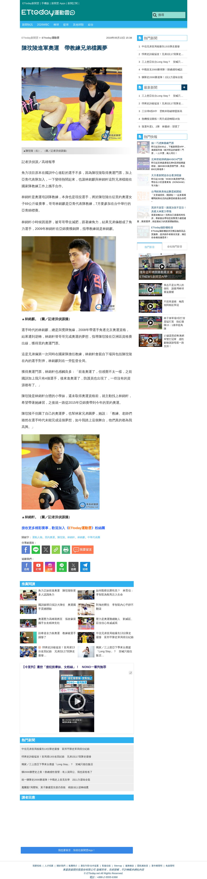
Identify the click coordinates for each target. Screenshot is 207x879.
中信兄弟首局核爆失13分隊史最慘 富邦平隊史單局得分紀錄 (56, 748)
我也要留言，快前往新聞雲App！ (76, 850)
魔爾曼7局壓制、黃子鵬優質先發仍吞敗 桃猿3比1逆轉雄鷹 (55, 787)
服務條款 (129, 865)
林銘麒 (81, 537)
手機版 (45, 3)
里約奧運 (50, 537)
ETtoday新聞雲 (30, 3)
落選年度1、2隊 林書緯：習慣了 (161, 126)
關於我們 (61, 865)
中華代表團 (94, 537)
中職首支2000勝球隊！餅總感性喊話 (162, 69)
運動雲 (51, 13)
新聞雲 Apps (58, 3)
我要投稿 (37, 865)
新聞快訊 (27, 24)
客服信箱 (106, 865)
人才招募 (49, 865)
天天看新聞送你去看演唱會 (152, 168)
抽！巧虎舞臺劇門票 (148, 143)
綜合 (90, 24)
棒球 (56, 24)
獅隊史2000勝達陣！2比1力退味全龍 (162, 77)
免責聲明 (170, 865)
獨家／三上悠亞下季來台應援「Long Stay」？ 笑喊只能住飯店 (114, 651)
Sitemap (118, 865)
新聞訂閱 (73, 3)
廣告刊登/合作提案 (90, 865)
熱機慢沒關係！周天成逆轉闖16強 (161, 118)
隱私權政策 (142, 865)
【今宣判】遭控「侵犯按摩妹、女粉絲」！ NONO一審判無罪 (64, 667)
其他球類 (78, 24)
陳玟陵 (61, 537)
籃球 (66, 24)
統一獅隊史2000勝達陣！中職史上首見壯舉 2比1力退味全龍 (56, 779)
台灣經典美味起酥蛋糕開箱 (152, 181)
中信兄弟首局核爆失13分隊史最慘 (161, 46)
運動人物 (37, 537)
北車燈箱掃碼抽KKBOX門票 (152, 155)
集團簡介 (73, 865)
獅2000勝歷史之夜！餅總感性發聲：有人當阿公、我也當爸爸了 (57, 772)
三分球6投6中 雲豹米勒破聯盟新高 (162, 111)
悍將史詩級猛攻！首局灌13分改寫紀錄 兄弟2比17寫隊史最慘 (56, 651)
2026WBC (43, 24)
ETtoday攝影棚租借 (148, 214)
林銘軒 (71, 537)
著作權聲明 (156, 865)
